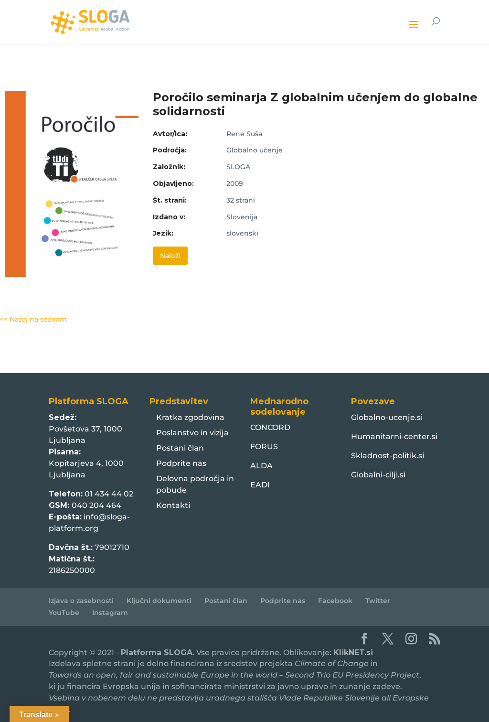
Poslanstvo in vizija (192, 432)
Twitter (377, 600)
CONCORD (270, 427)
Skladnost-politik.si (387, 455)
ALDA (261, 465)
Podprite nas (181, 463)
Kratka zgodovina (190, 417)
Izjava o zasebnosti (81, 600)
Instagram (110, 612)
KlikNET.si (353, 652)
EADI (260, 484)
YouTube (64, 612)
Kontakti (173, 505)
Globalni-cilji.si (378, 474)
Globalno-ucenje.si (387, 417)
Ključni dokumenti (159, 600)
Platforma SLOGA (156, 652)
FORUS (264, 446)
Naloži (170, 255)
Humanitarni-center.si (394, 436)
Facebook (335, 600)
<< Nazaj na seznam (33, 319)
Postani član (180, 448)
